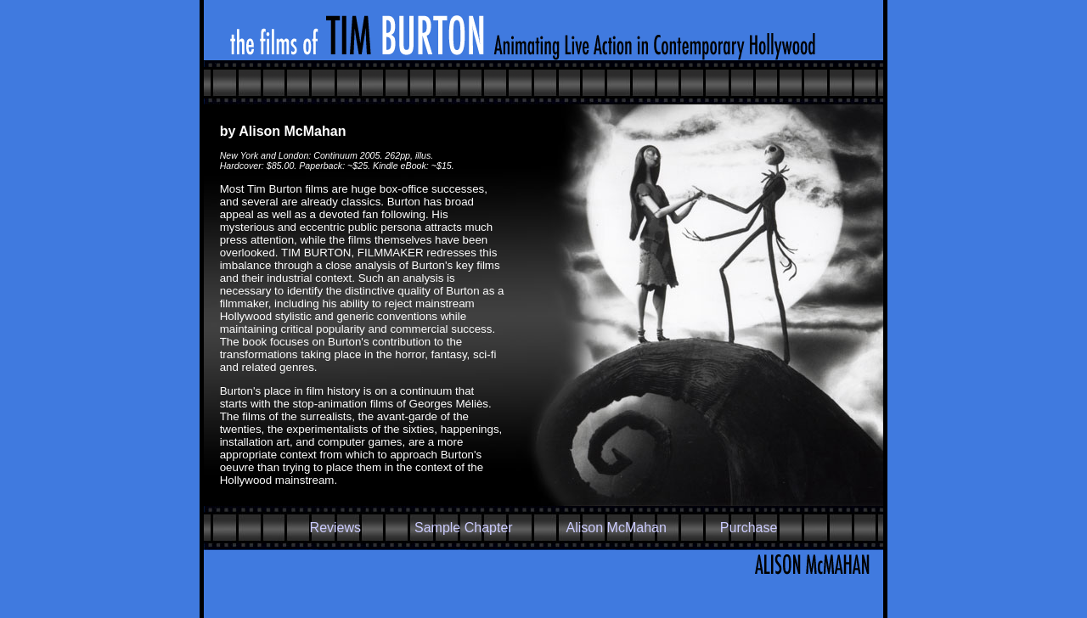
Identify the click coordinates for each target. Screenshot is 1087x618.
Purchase (749, 527)
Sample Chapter (463, 527)
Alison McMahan (616, 527)
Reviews (335, 527)
